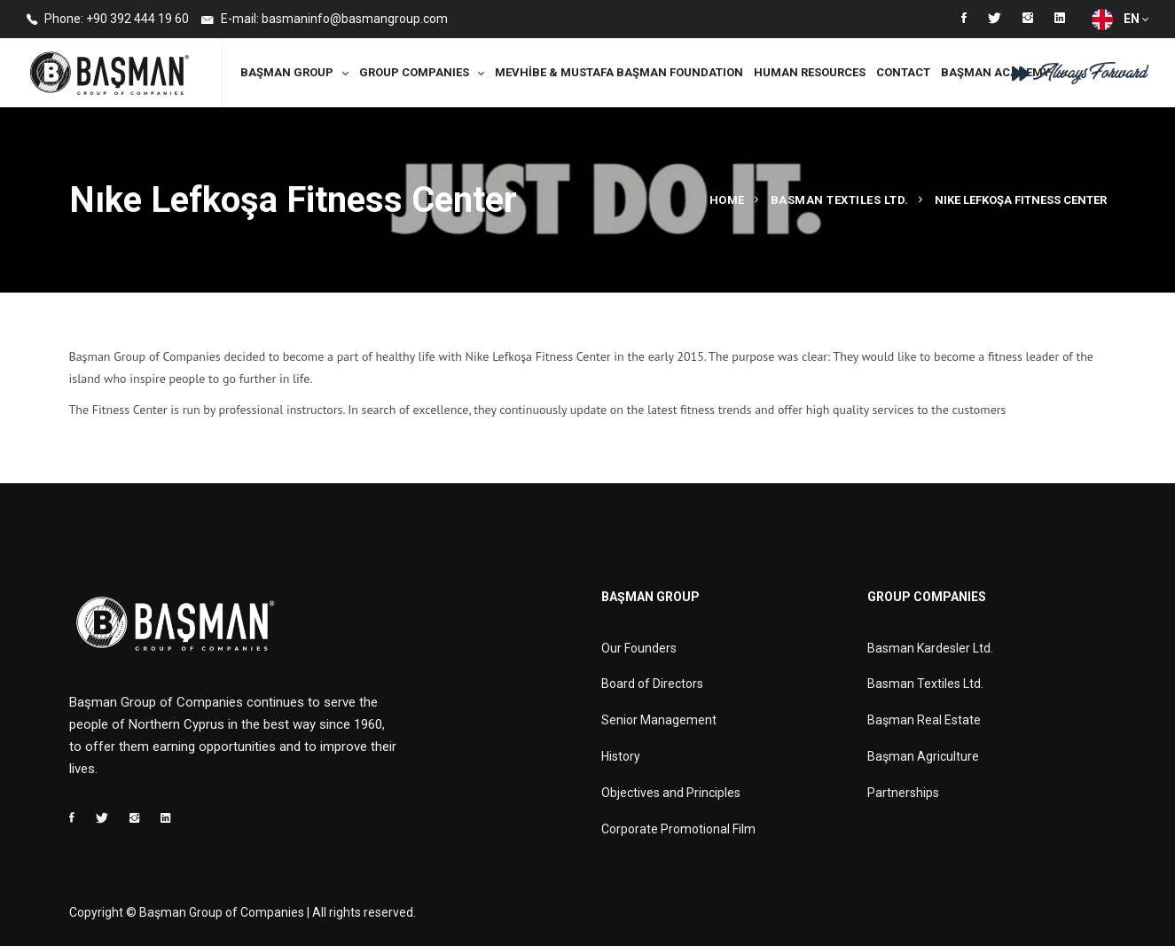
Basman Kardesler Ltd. (930, 648)
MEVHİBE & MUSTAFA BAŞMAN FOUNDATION (619, 72)
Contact (903, 72)
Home (727, 200)
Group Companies (414, 72)
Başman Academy (995, 72)
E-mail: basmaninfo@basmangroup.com (324, 20)
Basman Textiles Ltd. (840, 200)
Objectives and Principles (670, 793)
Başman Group (286, 72)
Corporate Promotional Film (678, 829)
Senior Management (659, 720)
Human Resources (810, 72)
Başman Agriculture (923, 756)
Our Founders (639, 648)
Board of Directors (652, 683)
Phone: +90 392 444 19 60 (108, 20)
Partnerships (903, 793)
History (620, 756)
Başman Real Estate (924, 720)
